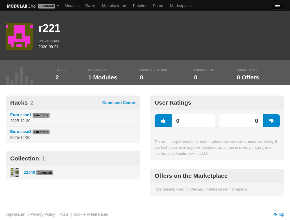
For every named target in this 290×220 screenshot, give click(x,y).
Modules (72, 5)
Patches (140, 5)
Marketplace (181, 5)
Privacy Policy (42, 214)
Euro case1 (20, 115)
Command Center (118, 102)
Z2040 (29, 172)
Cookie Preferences (90, 214)
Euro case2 (20, 131)
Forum (158, 5)
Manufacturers (114, 5)
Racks (90, 5)
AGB (64, 214)
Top (278, 214)
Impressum (15, 214)
